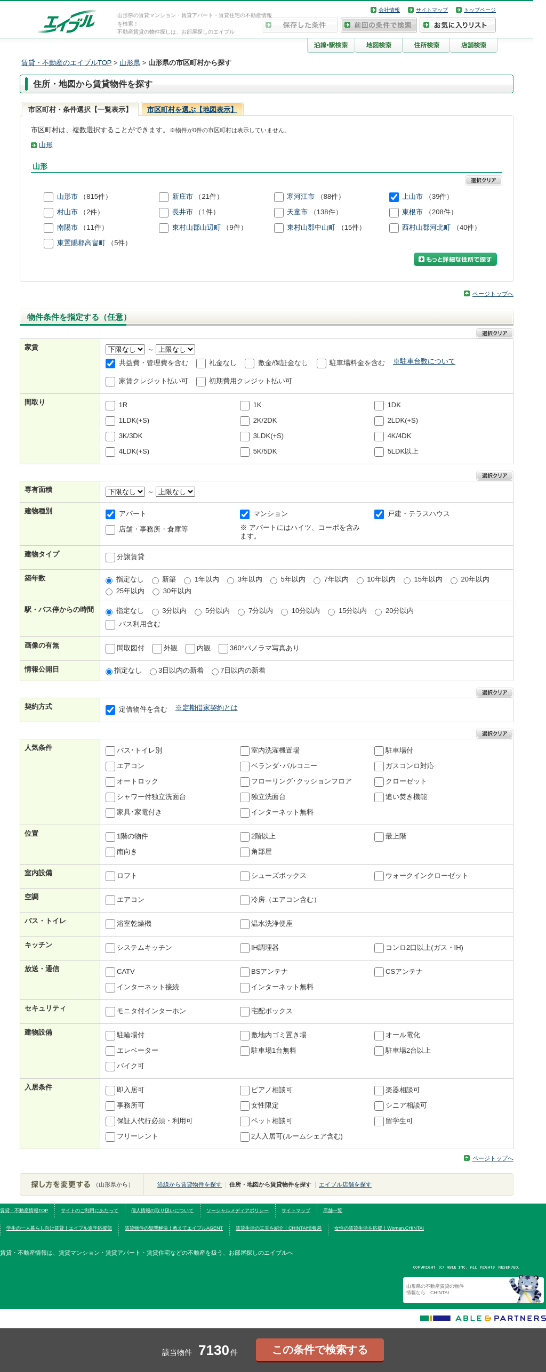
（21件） (209, 196)
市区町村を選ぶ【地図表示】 (192, 110)
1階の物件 (132, 836)
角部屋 (261, 852)
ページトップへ (492, 293)
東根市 (412, 212)
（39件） (439, 196)
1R (123, 405)
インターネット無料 (282, 812)
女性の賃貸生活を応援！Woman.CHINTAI (379, 1228)
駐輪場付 (130, 1035)
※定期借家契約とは (206, 708)
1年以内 (207, 579)
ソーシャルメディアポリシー (237, 1210)
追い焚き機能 (406, 797)
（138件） (326, 212)
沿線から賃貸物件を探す (189, 1184)
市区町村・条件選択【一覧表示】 (80, 110)
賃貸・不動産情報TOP (24, 1210)
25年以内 (130, 591)
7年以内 (336, 579)
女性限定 (265, 1105)
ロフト (127, 875)
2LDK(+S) (403, 421)
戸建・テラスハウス (419, 514)
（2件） (91, 212)
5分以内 (217, 611)
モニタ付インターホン (151, 1011)
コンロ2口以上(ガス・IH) (424, 947)
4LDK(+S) (134, 452)
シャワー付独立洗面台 (151, 797)
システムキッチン (144, 947)
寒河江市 (301, 196)
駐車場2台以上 (408, 1050)
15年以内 (428, 579)
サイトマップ (432, 10)
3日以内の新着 (181, 670)
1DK (394, 405)
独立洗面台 (268, 797)
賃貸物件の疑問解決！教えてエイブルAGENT (174, 1228)
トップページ (480, 10)
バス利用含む (139, 624)
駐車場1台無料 (273, 1050)
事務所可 (130, 1105)
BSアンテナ (269, 971)
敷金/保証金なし (283, 363)
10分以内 (306, 611)
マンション (270, 514)
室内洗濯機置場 (275, 750)
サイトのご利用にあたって (89, 1210)
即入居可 (130, 1090)
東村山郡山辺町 (196, 227)
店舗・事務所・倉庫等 (153, 530)
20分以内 (400, 611)
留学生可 (399, 1121)
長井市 (182, 212)
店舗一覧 (332, 1210)
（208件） (441, 212)
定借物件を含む (143, 709)
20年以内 (475, 579)
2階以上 (263, 836)
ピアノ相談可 (272, 1090)
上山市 (412, 196)
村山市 (67, 212)
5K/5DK (265, 452)
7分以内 (260, 611)
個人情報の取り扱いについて (162, 1210)
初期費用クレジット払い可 (250, 381)
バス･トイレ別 (139, 750)
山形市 (67, 196)
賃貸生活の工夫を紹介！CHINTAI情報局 (279, 1228)
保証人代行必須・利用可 (155, 1121)
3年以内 (250, 579)
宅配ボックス (272, 1011)
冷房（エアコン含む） (285, 899)
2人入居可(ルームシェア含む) (297, 1136)
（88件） (331, 196)
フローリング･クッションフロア (301, 781)
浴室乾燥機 (134, 923)
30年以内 (177, 591)
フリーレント (137, 1136)
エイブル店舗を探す (345, 1184)
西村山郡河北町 (426, 227)
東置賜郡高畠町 (81, 243)
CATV (126, 971)
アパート (133, 514)
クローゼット (406, 781)
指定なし (130, 579)
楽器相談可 (403, 1090)
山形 (46, 145)
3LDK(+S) (268, 436)
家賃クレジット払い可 (153, 381)
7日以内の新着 (243, 670)
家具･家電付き (139, 812)
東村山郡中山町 (311, 227)
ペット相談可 (272, 1121)
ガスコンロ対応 (410, 766)
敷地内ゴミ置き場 (279, 1035)
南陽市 (67, 227)
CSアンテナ (404, 971)
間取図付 (130, 648)
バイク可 (130, 1066)
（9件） (234, 227)
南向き (127, 852)
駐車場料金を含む (357, 363)
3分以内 (174, 611)
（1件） (207, 212)
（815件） (95, 196)
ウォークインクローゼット (427, 875)
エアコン (130, 766)
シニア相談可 (406, 1105)
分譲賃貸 (130, 557)
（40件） (467, 227)
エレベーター (137, 1050)
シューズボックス (279, 875)
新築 (169, 579)
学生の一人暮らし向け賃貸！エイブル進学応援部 (59, 1228)
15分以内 (353, 611)
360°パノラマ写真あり (265, 648)
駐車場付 (399, 750)
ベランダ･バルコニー (284, 766)
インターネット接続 (148, 987)
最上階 (396, 836)
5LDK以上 (403, 452)
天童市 (297, 212)
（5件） (119, 243)
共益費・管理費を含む (153, 363)
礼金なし (223, 363)
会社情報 (389, 10)
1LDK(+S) (134, 421)
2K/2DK (265, 421)
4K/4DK (400, 436)
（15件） (352, 227)
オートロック (137, 781)
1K (257, 405)
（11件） (93, 227)
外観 (171, 648)
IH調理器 (265, 947)
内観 (204, 648)
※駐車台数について (424, 361)
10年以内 (381, 579)
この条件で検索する (320, 1349)
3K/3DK (131, 436)
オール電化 (403, 1035)
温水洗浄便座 (272, 923)
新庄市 (182, 196)
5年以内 (293, 579)
